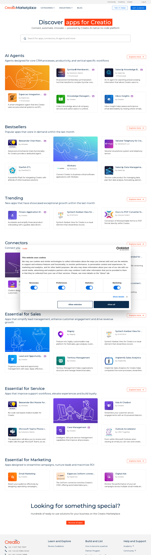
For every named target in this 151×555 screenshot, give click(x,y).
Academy (121, 2)
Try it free (120, 8)
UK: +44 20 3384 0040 (18, 530)
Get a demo (138, 8)
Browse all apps (75, 502)
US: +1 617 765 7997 (17, 526)
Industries (65, 8)
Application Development (96, 539)
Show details (118, 297)
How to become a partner (96, 525)
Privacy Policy (129, 551)
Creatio (129, 2)
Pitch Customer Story (94, 535)
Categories (47, 8)
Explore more (135, 57)
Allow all (111, 304)
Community (112, 2)
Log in (144, 2)
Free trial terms (114, 551)
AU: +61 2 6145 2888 (17, 534)
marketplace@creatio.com (21, 538)
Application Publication (95, 544)
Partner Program (92, 530)
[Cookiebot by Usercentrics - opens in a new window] (118, 248)
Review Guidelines (56, 525)
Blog (79, 8)
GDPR (141, 551)
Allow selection (75, 304)
